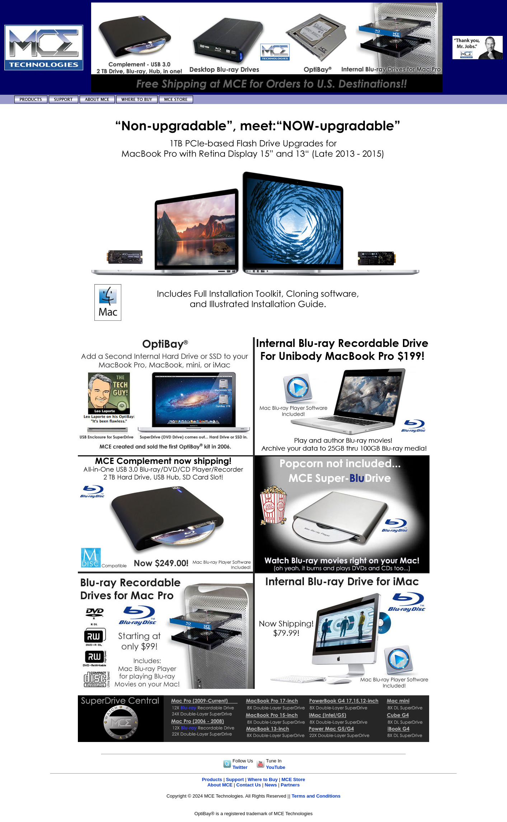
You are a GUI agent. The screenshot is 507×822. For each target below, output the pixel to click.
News (271, 785)
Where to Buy (263, 779)
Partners (290, 785)
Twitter (240, 767)
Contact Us (248, 785)
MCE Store (293, 779)
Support (235, 779)
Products (212, 779)
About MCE (220, 785)
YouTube (275, 767)
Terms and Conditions (316, 796)
